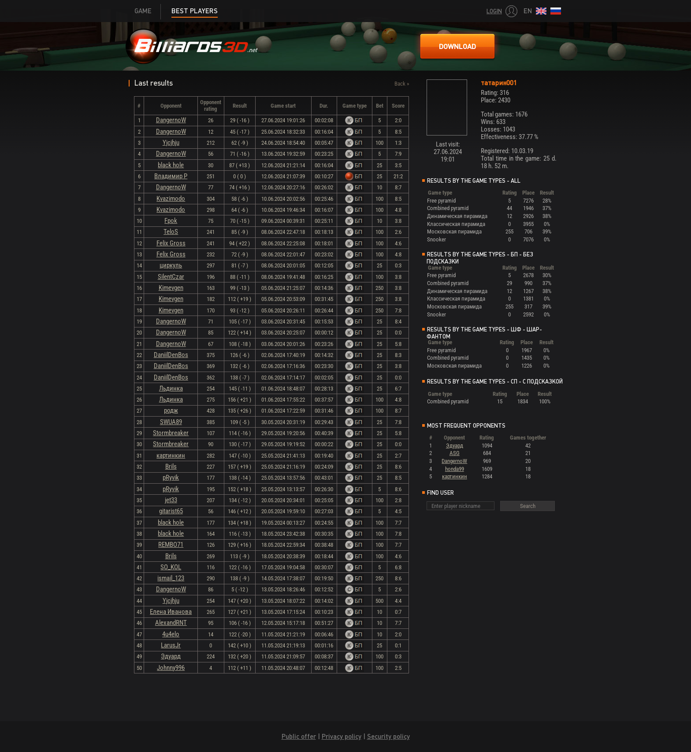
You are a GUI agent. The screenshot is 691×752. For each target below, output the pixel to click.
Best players (194, 11)
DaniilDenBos (171, 355)
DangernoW (171, 120)
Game (143, 11)
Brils (171, 466)
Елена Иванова (171, 612)
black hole (171, 165)
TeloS (170, 232)
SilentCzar (171, 277)
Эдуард (171, 656)
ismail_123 (170, 578)
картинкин (170, 455)
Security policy (388, 736)
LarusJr (171, 645)
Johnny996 (171, 668)
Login (494, 11)
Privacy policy (341, 736)
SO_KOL (170, 567)
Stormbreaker (171, 433)
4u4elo (170, 634)
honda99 (454, 469)
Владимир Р (170, 176)
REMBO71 (170, 545)
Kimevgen (171, 288)
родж (171, 410)
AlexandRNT (171, 623)
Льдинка (171, 388)
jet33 (171, 500)
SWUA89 (171, 422)
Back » (401, 83)
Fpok (170, 221)
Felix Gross (171, 243)
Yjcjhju (171, 143)
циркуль (171, 265)
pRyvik (171, 477)
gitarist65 (171, 511)
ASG (455, 453)
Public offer (299, 736)
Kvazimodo (170, 199)
